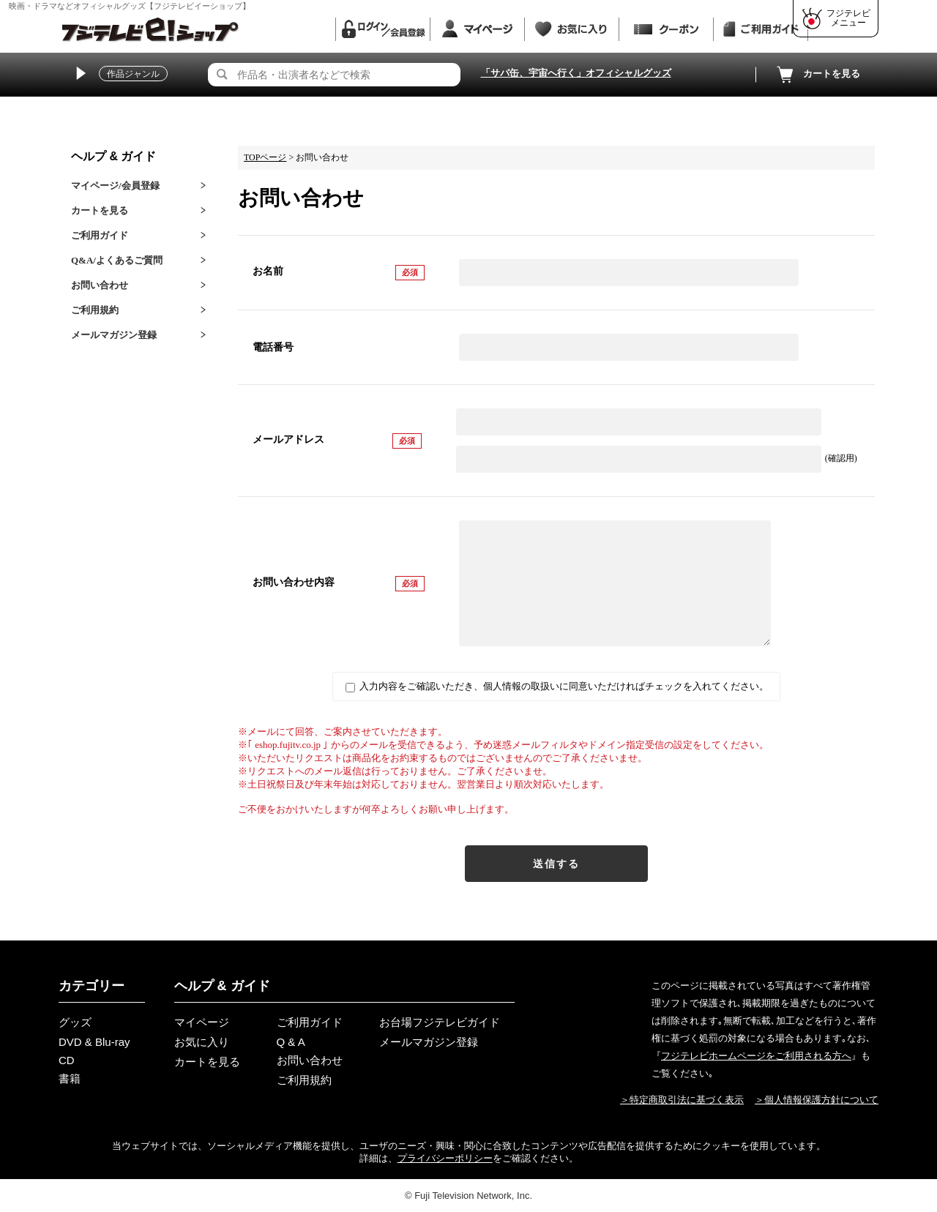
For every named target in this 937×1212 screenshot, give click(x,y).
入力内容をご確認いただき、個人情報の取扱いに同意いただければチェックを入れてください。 (557, 686)
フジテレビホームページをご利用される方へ (756, 1055)
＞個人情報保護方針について (816, 1099)
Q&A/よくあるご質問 (117, 260)
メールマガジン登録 (114, 334)
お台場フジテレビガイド (439, 1022)
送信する (556, 863)
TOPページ (265, 157)
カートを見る (817, 75)
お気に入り (201, 1042)
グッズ (75, 1022)
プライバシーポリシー (445, 1158)
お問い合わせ (99, 285)
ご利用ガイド (99, 235)
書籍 (70, 1078)
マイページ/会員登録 (115, 185)
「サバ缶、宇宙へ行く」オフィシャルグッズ (576, 72)
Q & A (291, 1042)
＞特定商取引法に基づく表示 (682, 1099)
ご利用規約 (95, 309)
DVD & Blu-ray (94, 1042)
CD (67, 1060)
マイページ (201, 1022)
